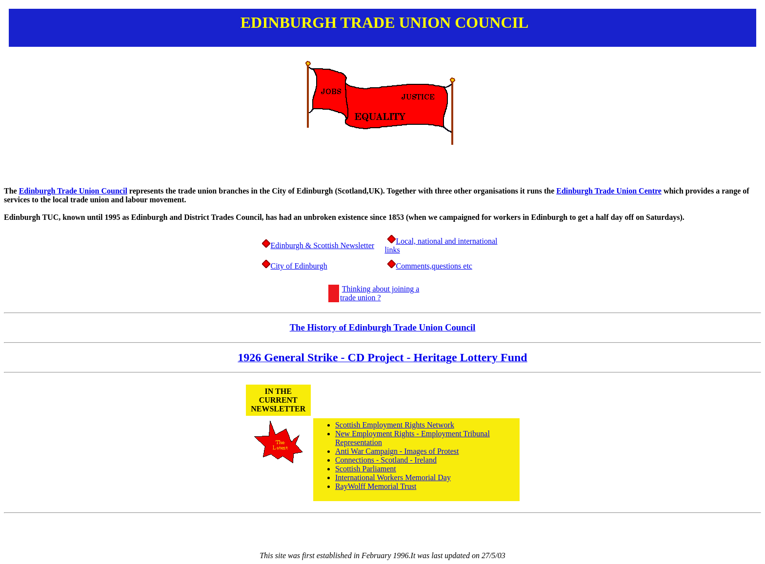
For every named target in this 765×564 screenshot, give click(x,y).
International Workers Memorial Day (393, 477)
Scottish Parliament (365, 469)
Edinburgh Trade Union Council (73, 191)
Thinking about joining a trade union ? (379, 293)
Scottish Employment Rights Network (394, 425)
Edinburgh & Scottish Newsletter (323, 245)
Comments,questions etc (434, 266)
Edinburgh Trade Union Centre (609, 191)
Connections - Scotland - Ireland (386, 460)
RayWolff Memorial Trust (375, 486)
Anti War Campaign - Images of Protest (397, 451)
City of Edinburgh (299, 266)
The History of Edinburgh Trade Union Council (383, 327)
